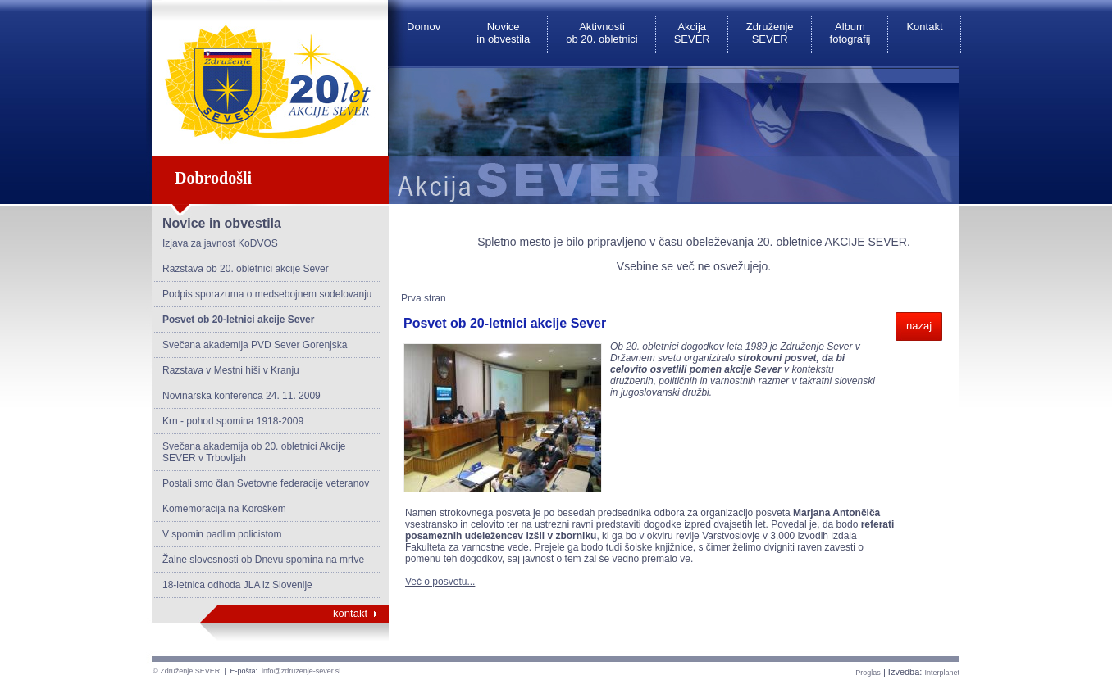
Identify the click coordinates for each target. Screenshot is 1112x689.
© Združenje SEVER (186, 671)
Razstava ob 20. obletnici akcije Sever (245, 268)
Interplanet (941, 673)
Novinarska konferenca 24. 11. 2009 (241, 395)
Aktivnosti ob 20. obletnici (601, 32)
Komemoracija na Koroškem (224, 508)
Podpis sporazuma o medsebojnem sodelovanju (267, 294)
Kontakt (924, 26)
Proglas (868, 673)
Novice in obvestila (503, 32)
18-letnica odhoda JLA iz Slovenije (237, 585)
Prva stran (423, 298)
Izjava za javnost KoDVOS (220, 243)
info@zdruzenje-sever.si (301, 671)
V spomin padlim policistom (221, 534)
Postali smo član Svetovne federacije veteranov (265, 483)
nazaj (919, 326)
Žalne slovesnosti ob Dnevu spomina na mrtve (263, 559)
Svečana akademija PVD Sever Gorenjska (254, 345)
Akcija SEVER (692, 32)
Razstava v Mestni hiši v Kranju (230, 370)
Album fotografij (850, 32)
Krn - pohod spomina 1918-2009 (232, 421)
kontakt (350, 613)
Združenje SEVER (770, 32)
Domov (423, 26)
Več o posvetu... (440, 581)
